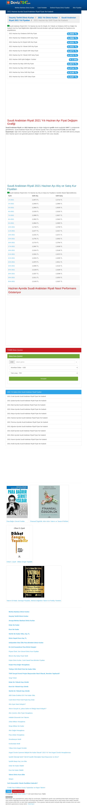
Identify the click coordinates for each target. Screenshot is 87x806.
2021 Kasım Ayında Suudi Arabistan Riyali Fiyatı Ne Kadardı (27, 439)
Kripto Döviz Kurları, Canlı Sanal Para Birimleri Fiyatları (27, 660)
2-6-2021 (11, 204)
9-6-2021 (11, 223)
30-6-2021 (11, 281)
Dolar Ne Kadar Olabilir (16, 766)
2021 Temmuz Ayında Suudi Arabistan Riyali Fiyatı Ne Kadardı (27, 422)
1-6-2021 (11, 200)
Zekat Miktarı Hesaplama (17, 721)
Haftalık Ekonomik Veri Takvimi (19, 717)
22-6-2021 (11, 258)
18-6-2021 (11, 250)
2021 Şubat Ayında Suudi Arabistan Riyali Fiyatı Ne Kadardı (26, 400)
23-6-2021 (11, 262)
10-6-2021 (11, 227)
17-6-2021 (11, 246)
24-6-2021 (11, 266)
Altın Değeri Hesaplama (16, 730)
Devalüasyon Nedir (15, 739)
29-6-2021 (11, 277)
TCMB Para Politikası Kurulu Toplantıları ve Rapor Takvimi (26, 787)
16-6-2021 (11, 242)
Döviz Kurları (21, 794)
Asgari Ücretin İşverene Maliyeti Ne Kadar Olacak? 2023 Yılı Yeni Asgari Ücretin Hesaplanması (40, 752)
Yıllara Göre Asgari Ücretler (18, 748)
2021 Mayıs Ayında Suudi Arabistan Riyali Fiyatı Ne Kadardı (26, 413)
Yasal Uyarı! (31, 804)
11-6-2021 (11, 231)
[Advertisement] (43, 100)
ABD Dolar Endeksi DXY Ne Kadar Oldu (22, 695)
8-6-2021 (11, 219)
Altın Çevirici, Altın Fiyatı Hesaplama (21, 713)
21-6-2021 (11, 254)
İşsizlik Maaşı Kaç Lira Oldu (18, 761)
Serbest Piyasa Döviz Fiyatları (60, 8)
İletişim (11, 779)
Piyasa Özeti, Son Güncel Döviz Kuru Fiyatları (24, 651)
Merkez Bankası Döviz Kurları (24, 8)
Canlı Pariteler (42, 8)
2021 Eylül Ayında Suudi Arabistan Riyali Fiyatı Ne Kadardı (26, 431)
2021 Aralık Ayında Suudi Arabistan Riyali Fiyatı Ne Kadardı (26, 444)
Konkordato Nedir (14, 744)
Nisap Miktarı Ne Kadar (16, 726)
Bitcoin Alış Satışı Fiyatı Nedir (18, 656)
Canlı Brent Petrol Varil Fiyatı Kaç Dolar (22, 700)
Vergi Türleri (13, 678)
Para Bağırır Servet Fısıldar (17, 504)
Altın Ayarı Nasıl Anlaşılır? (17, 704)
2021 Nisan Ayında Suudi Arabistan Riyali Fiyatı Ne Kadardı (26, 409)
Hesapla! (43, 379)
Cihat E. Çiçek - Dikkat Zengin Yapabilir (19, 544)
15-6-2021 (11, 238)
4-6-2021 (11, 211)
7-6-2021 (11, 215)
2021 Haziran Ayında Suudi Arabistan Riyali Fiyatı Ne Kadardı (27, 418)
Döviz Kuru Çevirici (15, 356)
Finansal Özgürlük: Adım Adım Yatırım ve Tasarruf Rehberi (49, 504)
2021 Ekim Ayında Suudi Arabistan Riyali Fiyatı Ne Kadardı (26, 435)
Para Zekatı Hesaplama (16, 735)
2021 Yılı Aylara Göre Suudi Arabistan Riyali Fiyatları (24, 392)
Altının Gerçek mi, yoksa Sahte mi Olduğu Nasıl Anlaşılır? (27, 708)
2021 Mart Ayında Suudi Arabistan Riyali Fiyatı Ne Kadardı (26, 405)
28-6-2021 (11, 273)
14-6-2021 (11, 235)
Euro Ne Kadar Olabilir (16, 770)
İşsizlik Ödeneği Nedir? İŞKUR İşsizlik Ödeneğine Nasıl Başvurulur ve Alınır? (34, 757)
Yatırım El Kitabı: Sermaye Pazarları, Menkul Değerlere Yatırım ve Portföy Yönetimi (34, 583)
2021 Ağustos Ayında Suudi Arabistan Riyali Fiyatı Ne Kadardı (27, 426)
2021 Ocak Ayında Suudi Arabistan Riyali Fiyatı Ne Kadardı (26, 396)
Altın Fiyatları (77, 8)
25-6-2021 (11, 270)
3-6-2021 (11, 207)
